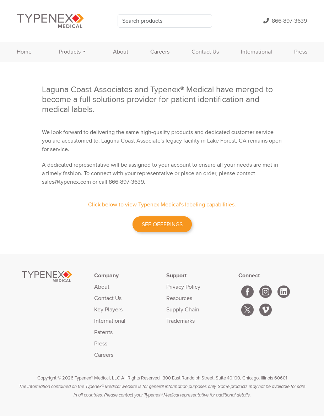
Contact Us (205, 52)
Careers (159, 52)
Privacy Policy (183, 287)
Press (300, 52)
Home (24, 52)
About (120, 52)
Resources (179, 298)
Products (70, 52)
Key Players (108, 309)
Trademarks (180, 321)
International (256, 52)
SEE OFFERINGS (162, 224)
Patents (103, 332)
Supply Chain (182, 309)
